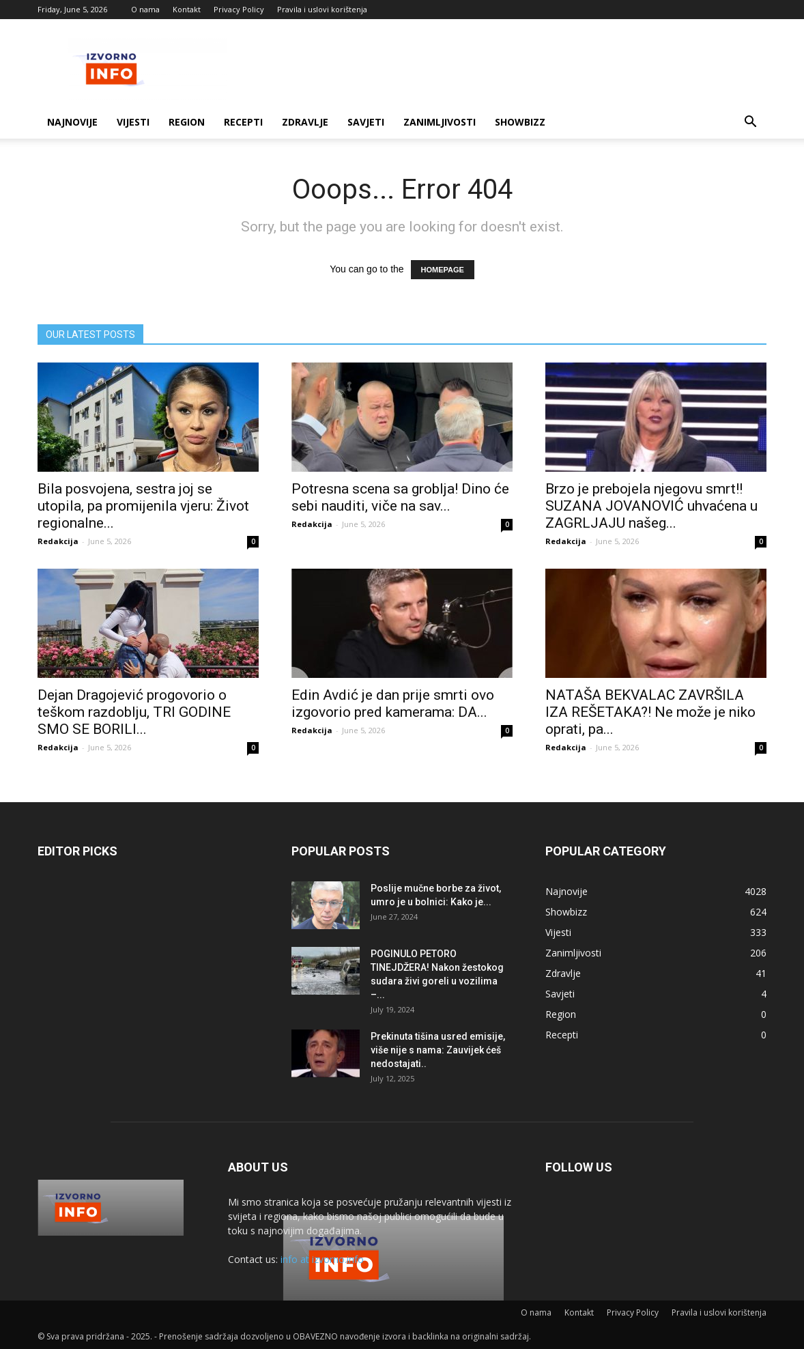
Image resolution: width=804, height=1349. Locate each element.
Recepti (243, 121)
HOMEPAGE (442, 270)
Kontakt (187, 9)
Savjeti (365, 121)
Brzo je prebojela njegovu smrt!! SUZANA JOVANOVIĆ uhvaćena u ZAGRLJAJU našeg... (651, 506)
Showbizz (520, 121)
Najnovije (72, 121)
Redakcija (58, 541)
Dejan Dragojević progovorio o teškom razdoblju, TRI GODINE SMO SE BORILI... (134, 712)
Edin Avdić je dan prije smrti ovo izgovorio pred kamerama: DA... (392, 703)
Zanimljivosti (439, 121)
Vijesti (133, 121)
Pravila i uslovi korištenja (322, 9)
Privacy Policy (239, 9)
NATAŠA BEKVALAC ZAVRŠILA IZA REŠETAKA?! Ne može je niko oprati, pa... (650, 712)
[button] (750, 123)
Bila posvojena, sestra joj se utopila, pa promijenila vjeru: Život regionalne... (143, 506)
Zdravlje (305, 121)
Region (187, 121)
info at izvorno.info (322, 1259)
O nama (145, 9)
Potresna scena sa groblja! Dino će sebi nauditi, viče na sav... (400, 497)
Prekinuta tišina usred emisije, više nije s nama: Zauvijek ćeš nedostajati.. (438, 1050)
